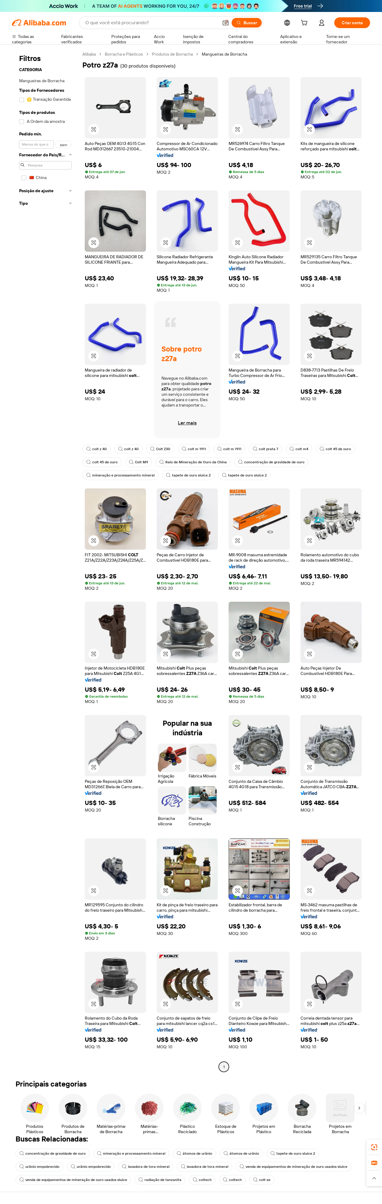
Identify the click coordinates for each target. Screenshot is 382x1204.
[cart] (305, 23)
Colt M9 (138, 462)
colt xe (261, 1179)
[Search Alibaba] (151, 22)
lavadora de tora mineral (146, 1166)
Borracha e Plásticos (124, 54)
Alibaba (89, 54)
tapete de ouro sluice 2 (188, 475)
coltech (202, 1179)
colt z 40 (96, 449)
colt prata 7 (265, 449)
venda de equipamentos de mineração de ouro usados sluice (293, 1166)
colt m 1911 (194, 449)
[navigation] (45, 561)
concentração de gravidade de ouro (271, 462)
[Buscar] (247, 22)
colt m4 (298, 449)
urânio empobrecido (39, 1166)
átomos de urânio (194, 1153)
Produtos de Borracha (172, 54)
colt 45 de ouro (335, 449)
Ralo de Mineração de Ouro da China (193, 462)
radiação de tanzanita (159, 1179)
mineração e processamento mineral (120, 475)
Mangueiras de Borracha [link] (224, 54)
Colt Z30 (160, 449)
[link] (374, 1147)
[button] (225, 22)
